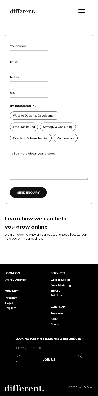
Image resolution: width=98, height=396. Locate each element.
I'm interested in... (23, 106)
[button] (81, 11)
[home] (21, 11)
